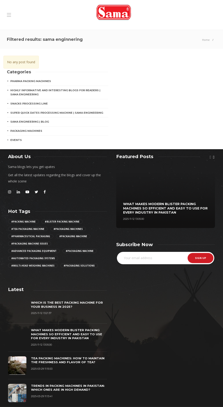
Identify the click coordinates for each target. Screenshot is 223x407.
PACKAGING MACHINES (26, 130)
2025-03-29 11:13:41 (41, 396)
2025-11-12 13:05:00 (133, 218)
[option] (165, 196)
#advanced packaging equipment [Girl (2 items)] (33, 251)
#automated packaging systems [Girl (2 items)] (33, 258)
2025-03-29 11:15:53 (41, 368)
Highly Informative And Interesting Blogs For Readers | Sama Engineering (55, 92)
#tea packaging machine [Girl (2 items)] (27, 229)
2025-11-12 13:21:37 (41, 313)
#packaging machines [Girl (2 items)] (68, 229)
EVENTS (16, 140)
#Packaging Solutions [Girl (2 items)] (79, 265)
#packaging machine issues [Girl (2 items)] (29, 243)
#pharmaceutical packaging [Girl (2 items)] (30, 236)
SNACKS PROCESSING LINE (29, 103)
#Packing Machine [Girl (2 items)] (23, 221)
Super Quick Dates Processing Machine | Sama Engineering (56, 112)
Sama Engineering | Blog (29, 121)
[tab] (16, 289)
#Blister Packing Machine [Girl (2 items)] (62, 221)
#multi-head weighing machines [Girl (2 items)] (32, 265)
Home (206, 39)
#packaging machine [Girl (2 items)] (73, 236)
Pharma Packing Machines (30, 81)
